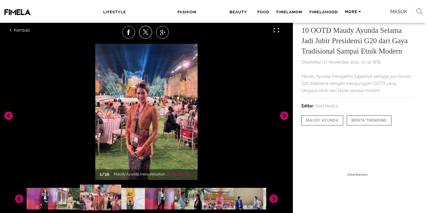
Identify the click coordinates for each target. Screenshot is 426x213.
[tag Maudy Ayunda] (322, 120)
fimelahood (255, 12)
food (195, 12)
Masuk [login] (349, 11)
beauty (173, 12)
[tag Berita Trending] (369, 120)
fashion (147, 12)
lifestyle (120, 12)
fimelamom (221, 12)
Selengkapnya (179, 174)
